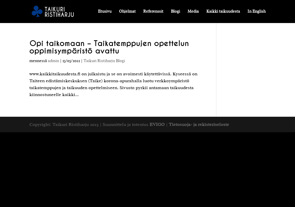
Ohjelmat (127, 11)
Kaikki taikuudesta (223, 11)
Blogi (175, 11)
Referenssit (153, 11)
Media (193, 11)
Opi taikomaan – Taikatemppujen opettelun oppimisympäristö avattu (109, 47)
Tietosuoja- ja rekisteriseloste (199, 124)
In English (256, 11)
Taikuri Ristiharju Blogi (104, 60)
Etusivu (104, 11)
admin (53, 60)
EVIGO (157, 124)
